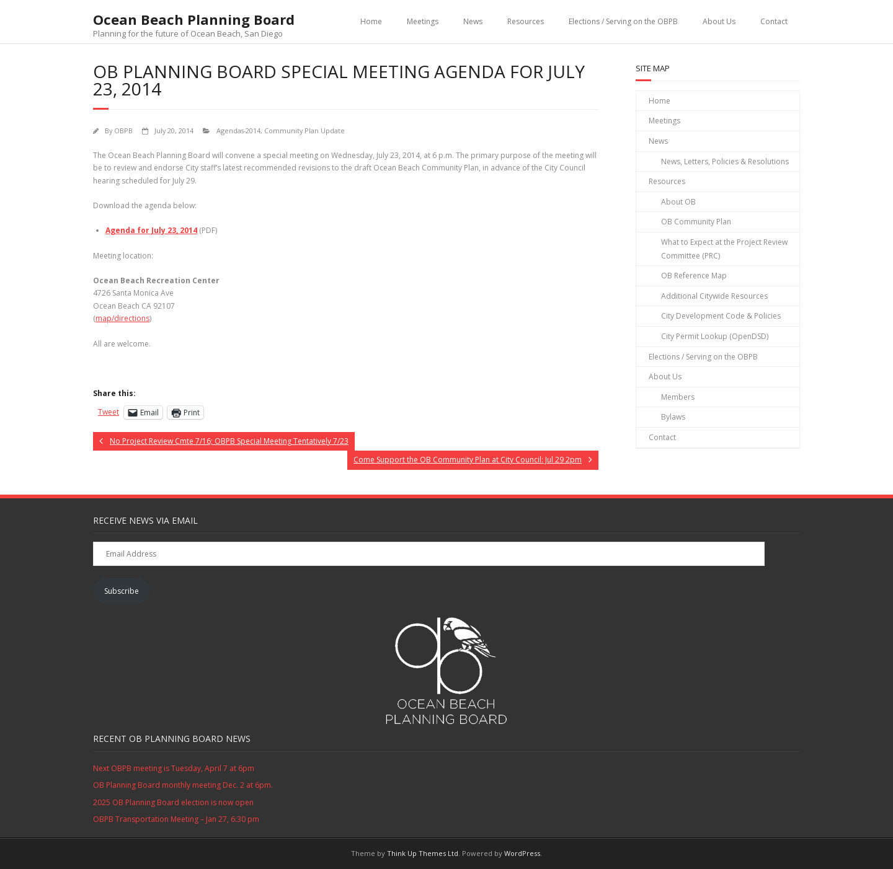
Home (371, 21)
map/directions (122, 318)
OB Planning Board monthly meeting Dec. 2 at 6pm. (183, 785)
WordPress (522, 853)
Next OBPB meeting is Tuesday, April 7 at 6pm (173, 768)
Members (678, 397)
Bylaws (673, 417)
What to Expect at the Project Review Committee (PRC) (724, 249)
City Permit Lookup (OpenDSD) (714, 336)
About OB (678, 201)
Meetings (422, 21)
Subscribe (121, 591)
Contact (774, 21)
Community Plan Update (304, 130)
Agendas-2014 (238, 130)
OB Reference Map (694, 275)
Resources (525, 21)
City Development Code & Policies (721, 316)
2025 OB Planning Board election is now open (173, 802)
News (472, 21)
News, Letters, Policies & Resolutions (725, 161)
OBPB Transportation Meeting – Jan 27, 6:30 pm (176, 819)
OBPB (123, 130)
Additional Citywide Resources (714, 296)
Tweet (108, 412)
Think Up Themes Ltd (422, 853)
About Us (719, 21)
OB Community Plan (696, 221)
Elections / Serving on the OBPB (623, 21)
